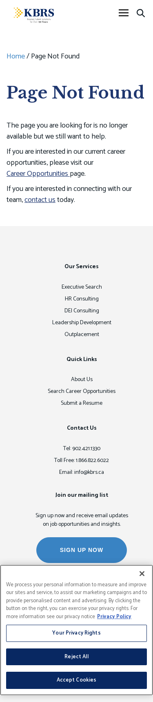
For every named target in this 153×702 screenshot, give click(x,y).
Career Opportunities (38, 174)
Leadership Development (81, 322)
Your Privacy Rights (76, 633)
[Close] (142, 574)
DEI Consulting (81, 311)
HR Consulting (82, 299)
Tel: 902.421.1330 (81, 448)
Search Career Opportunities (81, 391)
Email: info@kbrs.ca (81, 472)
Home (16, 56)
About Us (82, 379)
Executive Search (82, 287)
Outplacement (81, 334)
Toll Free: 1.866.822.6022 (81, 460)
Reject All (76, 657)
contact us (39, 200)
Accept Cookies (77, 680)
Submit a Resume (81, 403)
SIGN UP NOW (81, 550)
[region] (76, 630)
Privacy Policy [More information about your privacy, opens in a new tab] (114, 616)
